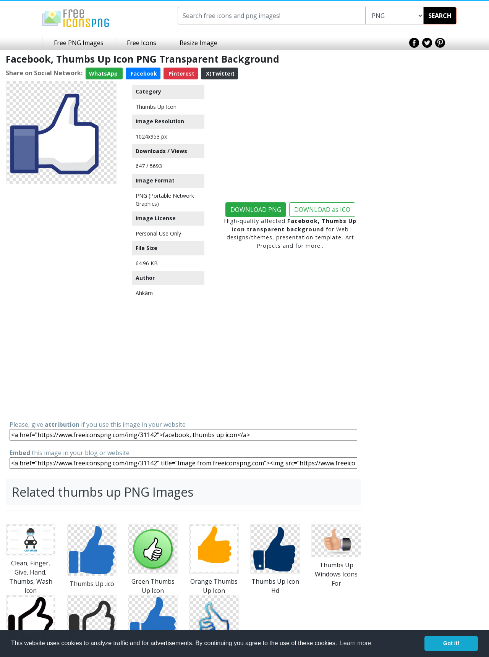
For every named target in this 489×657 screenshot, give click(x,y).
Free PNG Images (79, 43)
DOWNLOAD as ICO (322, 209)
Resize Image (198, 43)
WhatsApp (104, 73)
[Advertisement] (61, 301)
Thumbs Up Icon (156, 106)
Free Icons (141, 43)
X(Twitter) (219, 73)
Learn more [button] (355, 643)
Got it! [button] (451, 643)
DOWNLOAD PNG (255, 209)
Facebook (143, 73)
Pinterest (180, 73)
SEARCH (440, 15)
